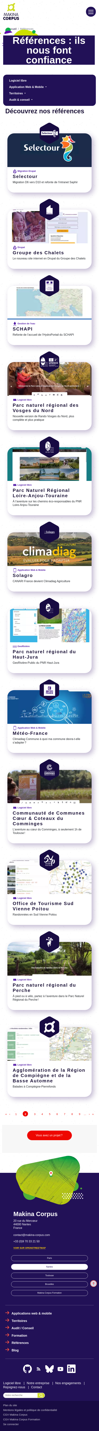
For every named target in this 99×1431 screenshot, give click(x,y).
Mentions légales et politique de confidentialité (30, 1409)
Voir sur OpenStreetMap (29, 1248)
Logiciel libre (18, 80)
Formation (19, 1335)
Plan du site (10, 1405)
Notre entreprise (38, 1383)
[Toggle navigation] (91, 12)
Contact (36, 1387)
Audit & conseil (19, 99)
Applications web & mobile (31, 1313)
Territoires (16, 93)
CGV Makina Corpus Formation (21, 1419)
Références (20, 1343)
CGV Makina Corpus (15, 1414)
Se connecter (11, 1424)
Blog (15, 1350)
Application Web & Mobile (27, 86)
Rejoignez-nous (14, 1387)
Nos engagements (68, 1383)
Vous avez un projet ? (49, 1135)
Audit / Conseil (22, 1328)
